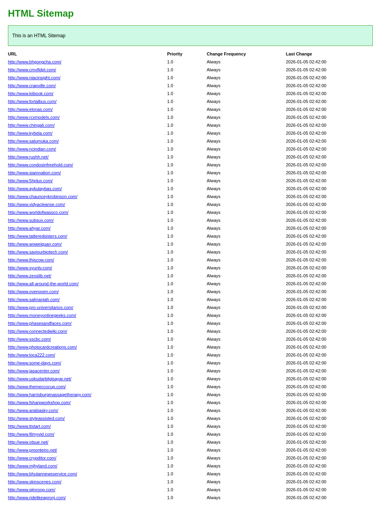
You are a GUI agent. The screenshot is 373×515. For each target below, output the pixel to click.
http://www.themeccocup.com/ (37, 386)
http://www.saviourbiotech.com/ (38, 252)
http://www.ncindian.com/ (32, 149)
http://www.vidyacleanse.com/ (36, 204)
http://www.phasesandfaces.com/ (40, 323)
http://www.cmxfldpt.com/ (32, 69)
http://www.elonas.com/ (30, 109)
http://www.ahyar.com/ (29, 228)
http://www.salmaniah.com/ (34, 299)
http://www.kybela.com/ (30, 133)
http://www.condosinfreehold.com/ (40, 164)
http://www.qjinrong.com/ (31, 489)
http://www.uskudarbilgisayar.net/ (39, 378)
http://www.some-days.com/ (34, 362)
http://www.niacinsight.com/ (34, 77)
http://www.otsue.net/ (28, 442)
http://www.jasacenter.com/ (34, 370)
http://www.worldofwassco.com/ (38, 212)
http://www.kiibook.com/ (30, 93)
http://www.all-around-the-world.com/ (43, 283)
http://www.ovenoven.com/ (33, 291)
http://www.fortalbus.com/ (32, 101)
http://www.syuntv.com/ (30, 267)
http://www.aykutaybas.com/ (35, 188)
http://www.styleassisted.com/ (36, 418)
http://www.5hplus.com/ (30, 180)
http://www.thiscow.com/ (31, 260)
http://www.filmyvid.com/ (31, 434)
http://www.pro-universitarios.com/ (40, 307)
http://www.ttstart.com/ (29, 426)
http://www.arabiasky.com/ (33, 410)
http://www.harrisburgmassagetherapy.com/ (49, 394)
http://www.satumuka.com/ (33, 141)
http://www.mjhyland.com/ (32, 466)
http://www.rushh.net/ (28, 156)
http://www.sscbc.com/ (29, 339)
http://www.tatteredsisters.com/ (37, 236)
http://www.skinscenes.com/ (34, 481)
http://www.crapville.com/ (32, 85)
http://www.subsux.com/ (31, 220)
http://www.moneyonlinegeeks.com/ (42, 315)
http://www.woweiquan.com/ (35, 244)
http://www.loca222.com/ (31, 355)
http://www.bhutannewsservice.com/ (42, 473)
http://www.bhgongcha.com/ (34, 61)
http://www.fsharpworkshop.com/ (39, 402)
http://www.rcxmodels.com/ (34, 117)
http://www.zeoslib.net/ (29, 275)
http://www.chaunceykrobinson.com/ (42, 196)
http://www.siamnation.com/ (34, 172)
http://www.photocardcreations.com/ (42, 347)
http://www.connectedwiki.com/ (37, 331)
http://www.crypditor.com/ (32, 458)
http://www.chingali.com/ (31, 125)
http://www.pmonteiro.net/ (32, 450)
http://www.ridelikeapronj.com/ (37, 497)
